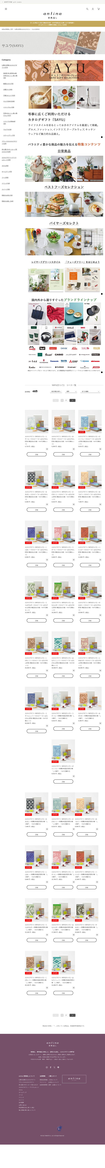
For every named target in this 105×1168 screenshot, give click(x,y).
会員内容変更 (44, 1085)
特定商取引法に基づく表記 (26, 1107)
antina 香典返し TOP (7, 29)
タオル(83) (5, 166)
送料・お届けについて (54, 1085)
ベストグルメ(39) (8, 107)
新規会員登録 (44, 1079)
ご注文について (52, 1079)
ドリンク (21, 1097)
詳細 (36, 454)
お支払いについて (53, 1082)
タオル (21, 1090)
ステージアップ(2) (9, 135)
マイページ (43, 1082)
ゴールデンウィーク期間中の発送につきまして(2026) (52, 25)
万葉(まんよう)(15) (9, 95)
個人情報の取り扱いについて (27, 1110)
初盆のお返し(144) (7, 201)
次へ (72, 400)
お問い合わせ (23, 1105)
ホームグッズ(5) (7, 171)
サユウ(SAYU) (36, 29)
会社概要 (21, 1102)
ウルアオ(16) (7, 129)
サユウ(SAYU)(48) (9, 101)
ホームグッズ (23, 1092)
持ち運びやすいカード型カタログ (28, 1085)
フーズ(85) (5, 177)
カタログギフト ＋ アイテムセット (29, 1087)
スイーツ (21, 1100)
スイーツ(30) (6, 189)
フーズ (21, 1095)
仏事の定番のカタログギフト (22, 29)
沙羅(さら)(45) (7, 89)
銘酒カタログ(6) (8, 83)
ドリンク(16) (6, 183)
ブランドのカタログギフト (26, 1082)
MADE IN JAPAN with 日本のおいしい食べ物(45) (10, 75)
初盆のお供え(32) (7, 195)
